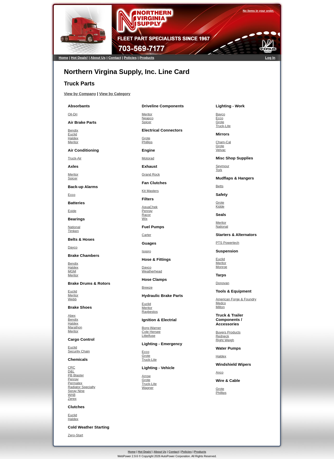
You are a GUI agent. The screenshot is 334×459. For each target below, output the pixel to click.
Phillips (147, 142)
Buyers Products (228, 332)
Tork (219, 170)
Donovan (222, 283)
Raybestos (150, 312)
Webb (72, 299)
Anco (220, 372)
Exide (72, 211)
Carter (146, 235)
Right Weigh (225, 340)
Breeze (147, 287)
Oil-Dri (72, 114)
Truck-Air (74, 158)
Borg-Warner (151, 328)
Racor (146, 215)
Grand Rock (151, 174)
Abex (72, 316)
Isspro (146, 251)
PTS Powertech (227, 243)
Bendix (73, 130)
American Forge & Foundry (236, 299)
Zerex (72, 399)
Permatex (75, 383)
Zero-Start (75, 435)
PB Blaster (76, 375)
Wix (144, 219)
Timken (73, 231)
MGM (72, 271)
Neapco (147, 118)
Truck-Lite (149, 360)
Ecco (71, 195)
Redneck (222, 336)
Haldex (73, 138)
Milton (220, 307)
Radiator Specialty (81, 387)
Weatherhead (152, 271)
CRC (71, 367)
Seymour (222, 166)
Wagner (147, 388)
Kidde (220, 206)
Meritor (73, 142)
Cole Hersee (151, 332)
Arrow (146, 376)
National (74, 227)
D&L (71, 371)
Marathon (75, 327)
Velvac (221, 150)
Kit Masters (150, 191)
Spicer (72, 178)
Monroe (221, 267)
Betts (220, 186)
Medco (221, 303)
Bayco (220, 114)
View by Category (114, 94)
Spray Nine (76, 391)
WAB (71, 395)
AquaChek (150, 207)
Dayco (72, 247)
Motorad (148, 158)
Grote (146, 138)
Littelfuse (148, 336)
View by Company (80, 94)
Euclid (72, 134)
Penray (73, 379)
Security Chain (79, 351)
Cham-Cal (223, 142)
